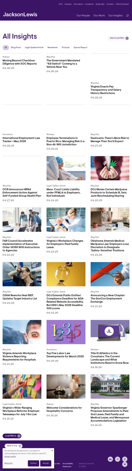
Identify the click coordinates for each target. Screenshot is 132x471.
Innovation (78, 4)
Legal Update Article (34, 48)
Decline (33, 463)
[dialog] (28, 458)
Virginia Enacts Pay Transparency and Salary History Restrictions (106, 90)
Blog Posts (16, 48)
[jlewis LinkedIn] (110, 464)
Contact (110, 4)
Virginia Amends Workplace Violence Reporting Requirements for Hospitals (19, 356)
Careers (68, 4)
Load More (10, 436)
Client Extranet (122, 4)
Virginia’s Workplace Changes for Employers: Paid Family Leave (65, 244)
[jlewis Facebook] (124, 464)
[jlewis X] (117, 464)
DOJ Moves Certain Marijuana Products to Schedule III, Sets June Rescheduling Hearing (109, 192)
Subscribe (100, 4)
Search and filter (117, 38)
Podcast (65, 48)
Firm (61, 4)
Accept (46, 463)
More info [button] (9, 463)
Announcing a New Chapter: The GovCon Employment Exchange (108, 298)
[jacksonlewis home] (20, 14)
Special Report (80, 48)
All (6, 48)
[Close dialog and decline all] (52, 449)
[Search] (126, 15)
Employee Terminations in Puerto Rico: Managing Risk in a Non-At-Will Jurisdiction (66, 141)
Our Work (99, 15)
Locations (89, 4)
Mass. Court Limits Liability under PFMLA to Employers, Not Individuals (63, 192)
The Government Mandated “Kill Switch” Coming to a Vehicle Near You (63, 63)
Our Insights (115, 15)
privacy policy (10, 457)
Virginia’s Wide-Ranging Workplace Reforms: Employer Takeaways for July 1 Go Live (21, 411)
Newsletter (53, 48)
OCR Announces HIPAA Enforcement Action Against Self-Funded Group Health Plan (22, 192)
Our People (83, 15)
